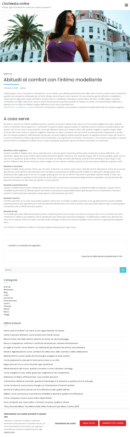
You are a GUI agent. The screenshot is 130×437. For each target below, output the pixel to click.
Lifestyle (8, 74)
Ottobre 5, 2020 (11, 88)
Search (123, 270)
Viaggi (6, 314)
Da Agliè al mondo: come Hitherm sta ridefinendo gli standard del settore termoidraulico (44, 347)
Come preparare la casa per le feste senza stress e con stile (31, 360)
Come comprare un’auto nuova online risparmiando (28, 398)
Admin (23, 88)
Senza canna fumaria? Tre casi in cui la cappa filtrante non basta (34, 330)
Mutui (6, 311)
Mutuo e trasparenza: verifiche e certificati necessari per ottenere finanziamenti (41, 343)
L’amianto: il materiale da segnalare (24, 245)
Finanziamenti (10, 300)
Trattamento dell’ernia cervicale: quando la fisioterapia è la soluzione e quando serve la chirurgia (48, 381)
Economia (8, 298)
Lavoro (7, 303)
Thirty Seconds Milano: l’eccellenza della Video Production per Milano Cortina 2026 (41, 406)
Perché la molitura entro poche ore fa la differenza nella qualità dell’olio (37, 389)
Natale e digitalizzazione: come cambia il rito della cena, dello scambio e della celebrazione (46, 351)
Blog (6, 292)
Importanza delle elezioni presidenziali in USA (101, 256)
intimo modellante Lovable (21, 107)
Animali (7, 287)
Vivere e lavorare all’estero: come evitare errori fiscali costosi (32, 335)
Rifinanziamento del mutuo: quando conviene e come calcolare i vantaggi (38, 368)
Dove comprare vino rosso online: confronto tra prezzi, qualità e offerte (36, 402)
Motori (6, 309)
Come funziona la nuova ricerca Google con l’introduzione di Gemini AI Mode (39, 385)
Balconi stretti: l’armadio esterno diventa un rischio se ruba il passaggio (36, 339)
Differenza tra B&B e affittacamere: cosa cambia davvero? (31, 377)
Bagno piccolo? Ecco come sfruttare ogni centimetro (28, 364)
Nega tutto (89, 423)
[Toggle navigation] (126, 5)
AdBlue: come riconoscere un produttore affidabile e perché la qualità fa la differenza (43, 394)
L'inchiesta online (15, 3)
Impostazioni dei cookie (65, 423)
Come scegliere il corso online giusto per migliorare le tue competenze (36, 372)
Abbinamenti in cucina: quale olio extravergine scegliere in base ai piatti (37, 356)
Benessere (8, 289)
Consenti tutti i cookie (112, 423)
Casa (6, 295)
